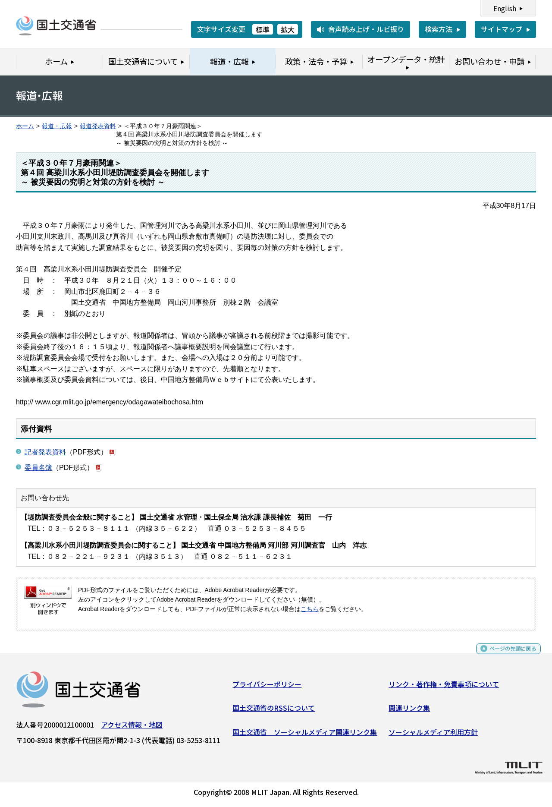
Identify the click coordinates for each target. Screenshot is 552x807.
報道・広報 (57, 126)
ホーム (25, 126)
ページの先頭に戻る (506, 655)
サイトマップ (501, 29)
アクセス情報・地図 (132, 727)
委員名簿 (38, 467)
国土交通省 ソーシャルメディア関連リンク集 (304, 735)
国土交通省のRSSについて (273, 711)
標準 (263, 29)
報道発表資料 (98, 126)
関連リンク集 (409, 711)
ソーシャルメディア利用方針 (433, 735)
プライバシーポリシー (266, 687)
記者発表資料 (45, 452)
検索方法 (438, 29)
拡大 (288, 29)
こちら (310, 609)
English (504, 8)
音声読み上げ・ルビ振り (366, 29)
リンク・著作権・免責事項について (444, 687)
